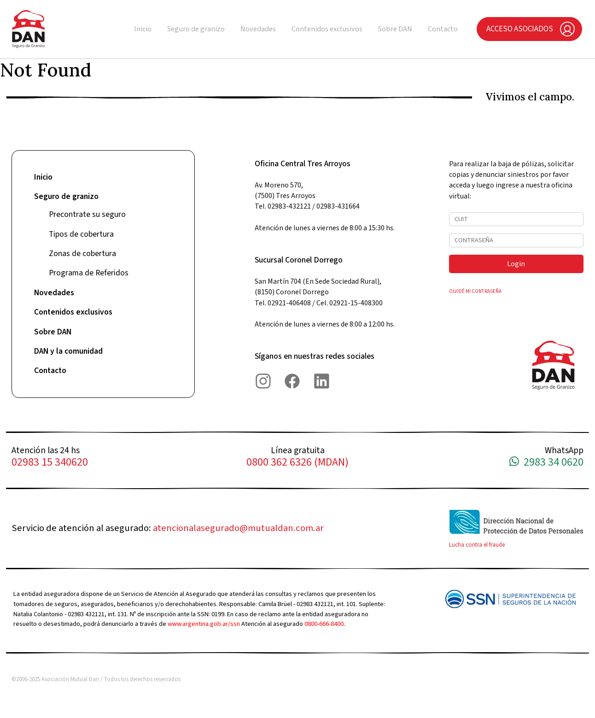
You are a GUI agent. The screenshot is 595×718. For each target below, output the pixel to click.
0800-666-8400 (324, 624)
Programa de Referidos (88, 273)
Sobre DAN (395, 29)
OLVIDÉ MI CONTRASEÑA (475, 291)
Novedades (258, 29)
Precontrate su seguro (87, 214)
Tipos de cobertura (81, 234)
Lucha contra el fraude (477, 545)
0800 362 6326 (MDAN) (297, 462)
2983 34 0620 (546, 462)
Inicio (143, 29)
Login (516, 264)
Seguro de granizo (196, 29)
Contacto (443, 29)
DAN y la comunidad (68, 351)
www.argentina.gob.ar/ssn (204, 624)
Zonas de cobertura (82, 253)
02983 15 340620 (50, 462)
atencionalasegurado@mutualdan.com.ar (238, 528)
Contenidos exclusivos (327, 29)
